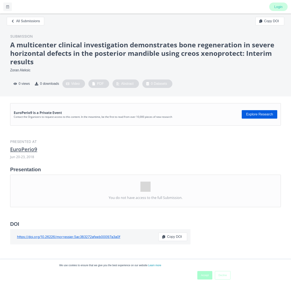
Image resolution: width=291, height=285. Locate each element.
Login (278, 7)
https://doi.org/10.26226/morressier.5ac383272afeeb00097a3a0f (68, 237)
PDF (98, 84)
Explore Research (259, 114)
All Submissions (25, 21)
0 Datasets (156, 84)
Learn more (154, 265)
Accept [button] (205, 275)
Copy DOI (269, 21)
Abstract (125, 84)
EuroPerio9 (23, 149)
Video (73, 84)
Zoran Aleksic (20, 70)
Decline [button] (222, 275)
